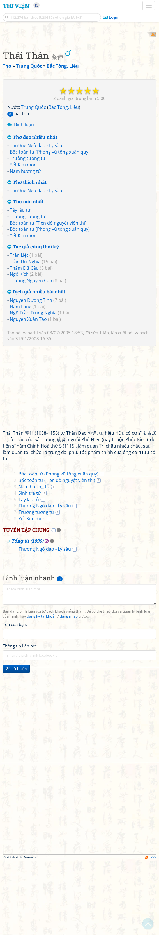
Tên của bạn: (15, 697)
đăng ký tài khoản (42, 689)
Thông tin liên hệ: (19, 719)
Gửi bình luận (16, 741)
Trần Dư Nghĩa (25, 334)
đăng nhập (69, 689)
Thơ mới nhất (25, 275)
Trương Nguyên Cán (31, 354)
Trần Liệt (19, 328)
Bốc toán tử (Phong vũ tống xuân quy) (50, 225)
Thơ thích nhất (27, 255)
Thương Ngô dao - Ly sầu (36, 219)
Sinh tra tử (30, 566)
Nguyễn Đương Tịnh (31, 373)
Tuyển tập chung (26, 603)
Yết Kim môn (23, 238)
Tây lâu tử (20, 283)
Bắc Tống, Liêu (64, 180)
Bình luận (24, 197)
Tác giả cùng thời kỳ (33, 320)
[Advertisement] (79, 71)
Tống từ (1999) (27, 614)
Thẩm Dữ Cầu (24, 341)
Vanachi (30, 406)
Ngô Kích (19, 347)
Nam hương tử (25, 244)
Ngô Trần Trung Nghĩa (33, 386)
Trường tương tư (27, 232)
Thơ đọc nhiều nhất (32, 210)
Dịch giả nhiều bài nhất (36, 365)
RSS (150, 930)
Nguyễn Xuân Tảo (28, 392)
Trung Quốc (33, 180)
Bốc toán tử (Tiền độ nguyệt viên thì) (48, 296)
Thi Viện (16, 6)
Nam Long (20, 379)
